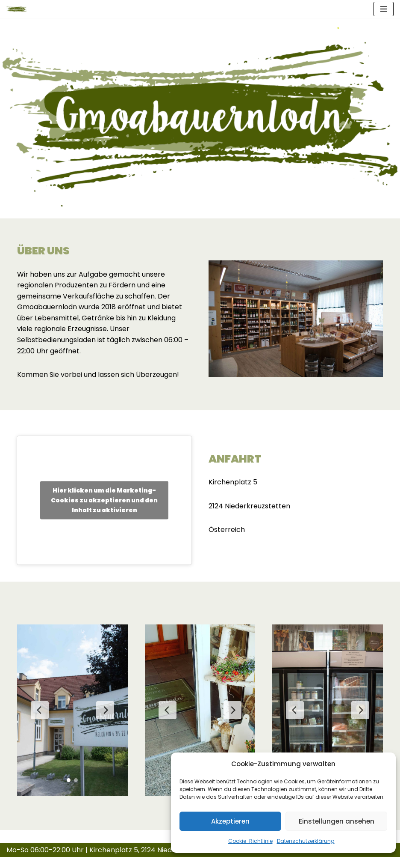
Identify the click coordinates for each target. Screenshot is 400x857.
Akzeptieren (230, 821)
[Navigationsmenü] (384, 9)
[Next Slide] (105, 710)
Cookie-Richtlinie (250, 841)
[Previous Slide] (40, 710)
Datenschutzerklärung (306, 841)
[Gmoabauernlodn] (16, 9)
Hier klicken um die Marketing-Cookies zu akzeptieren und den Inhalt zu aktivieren (104, 500)
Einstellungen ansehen (336, 821)
